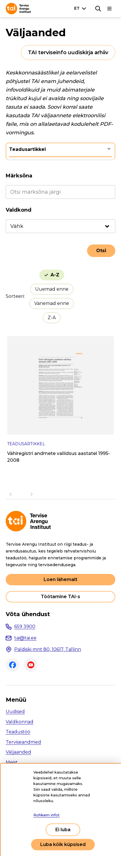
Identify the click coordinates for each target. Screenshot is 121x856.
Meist (12, 762)
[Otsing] (98, 8)
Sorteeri (15, 296)
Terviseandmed (23, 742)
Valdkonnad (19, 722)
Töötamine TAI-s (60, 596)
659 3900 (24, 626)
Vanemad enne (51, 303)
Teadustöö (18, 731)
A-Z (55, 275)
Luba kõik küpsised (63, 844)
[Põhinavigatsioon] (109, 8)
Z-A (52, 317)
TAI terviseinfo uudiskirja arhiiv (68, 52)
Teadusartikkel (27, 149)
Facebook (12, 665)
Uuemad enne (51, 289)
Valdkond (18, 210)
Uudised (15, 711)
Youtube (31, 665)
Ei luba (62, 829)
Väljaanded (18, 752)
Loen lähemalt (60, 579)
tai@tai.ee (25, 638)
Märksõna (19, 176)
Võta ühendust (28, 614)
